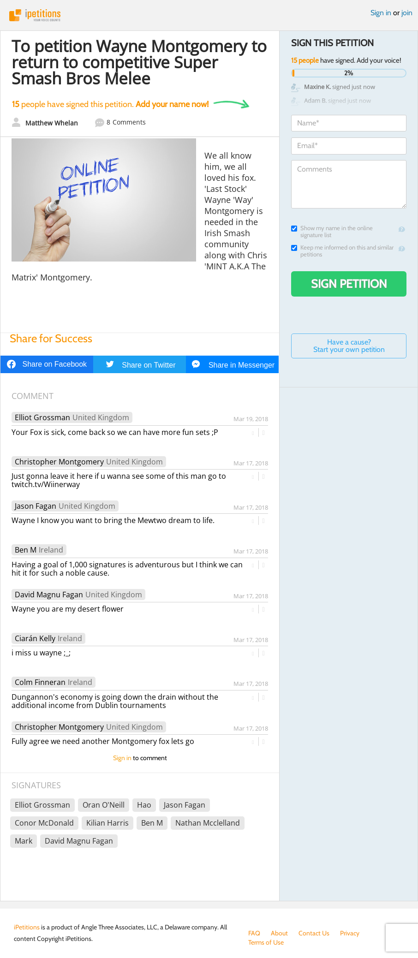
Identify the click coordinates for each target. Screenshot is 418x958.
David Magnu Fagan (49, 594)
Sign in (380, 12)
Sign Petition (349, 284)
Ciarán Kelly (35, 638)
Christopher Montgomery (59, 461)
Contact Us (314, 933)
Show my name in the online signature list (332, 231)
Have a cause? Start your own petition (349, 346)
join (406, 12)
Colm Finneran (40, 682)
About (279, 933)
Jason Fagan (35, 506)
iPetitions (209, 15)
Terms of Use (266, 942)
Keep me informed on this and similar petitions (342, 251)
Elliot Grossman (42, 417)
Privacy (349, 933)
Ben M (25, 549)
